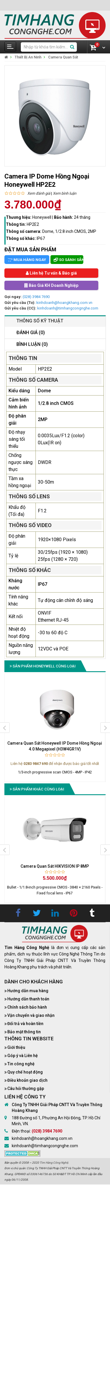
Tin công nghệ (21, 1063)
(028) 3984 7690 (36, 297)
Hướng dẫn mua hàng (27, 990)
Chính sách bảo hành (27, 1007)
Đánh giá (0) (30, 332)
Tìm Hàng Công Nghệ (54, 1162)
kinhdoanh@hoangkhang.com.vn (64, 302)
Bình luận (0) (32, 344)
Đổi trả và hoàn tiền (25, 1023)
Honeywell (42, 217)
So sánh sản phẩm (68, 260)
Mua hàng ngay (27, 260)
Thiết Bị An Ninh (28, 57)
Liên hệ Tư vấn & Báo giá (51, 273)
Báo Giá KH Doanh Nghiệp (51, 285)
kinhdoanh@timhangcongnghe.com (67, 308)
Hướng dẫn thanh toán (28, 999)
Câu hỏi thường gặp (25, 1088)
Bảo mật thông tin (24, 1031)
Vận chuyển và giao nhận (31, 1015)
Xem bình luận (64, 193)
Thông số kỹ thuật (39, 321)
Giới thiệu (16, 1047)
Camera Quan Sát (63, 57)
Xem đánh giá (38, 193)
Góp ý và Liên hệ (22, 1055)
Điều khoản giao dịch (27, 1080)
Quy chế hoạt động (25, 1072)
